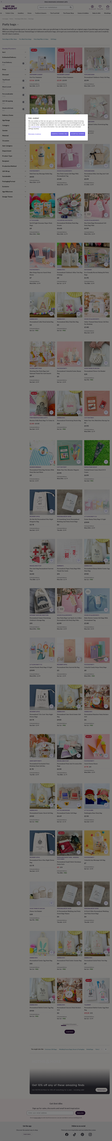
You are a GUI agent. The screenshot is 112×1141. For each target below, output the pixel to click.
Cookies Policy (35, 126)
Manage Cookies (34, 134)
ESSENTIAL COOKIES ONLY (60, 134)
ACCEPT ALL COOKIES (77, 134)
